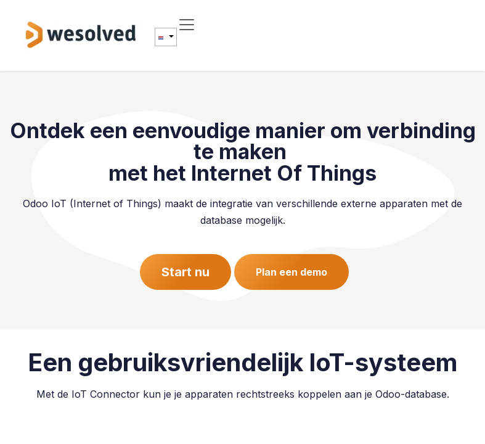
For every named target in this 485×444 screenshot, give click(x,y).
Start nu (185, 272)
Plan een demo (291, 272)
